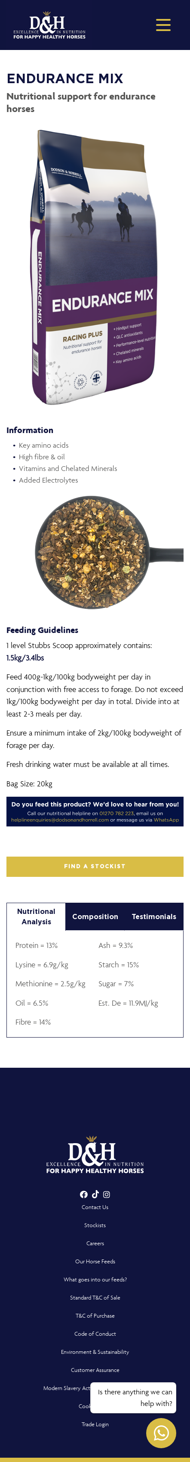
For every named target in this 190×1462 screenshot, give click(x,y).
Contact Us (95, 1207)
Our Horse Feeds (95, 1261)
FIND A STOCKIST (95, 866)
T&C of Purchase (95, 1315)
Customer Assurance (95, 1370)
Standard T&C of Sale (95, 1297)
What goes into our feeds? (95, 1279)
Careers (95, 1243)
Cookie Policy (95, 1406)
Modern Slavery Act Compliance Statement (95, 1388)
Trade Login (95, 1424)
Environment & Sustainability (95, 1352)
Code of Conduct (95, 1333)
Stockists (95, 1225)
